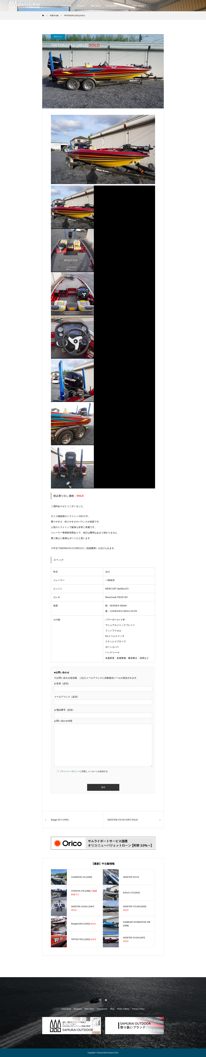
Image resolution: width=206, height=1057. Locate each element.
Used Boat (66, 6)
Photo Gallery (138, 6)
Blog (124, 6)
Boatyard (81, 6)
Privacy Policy (138, 1009)
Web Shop (95, 6)
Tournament (111, 6)
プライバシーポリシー (70, 771)
